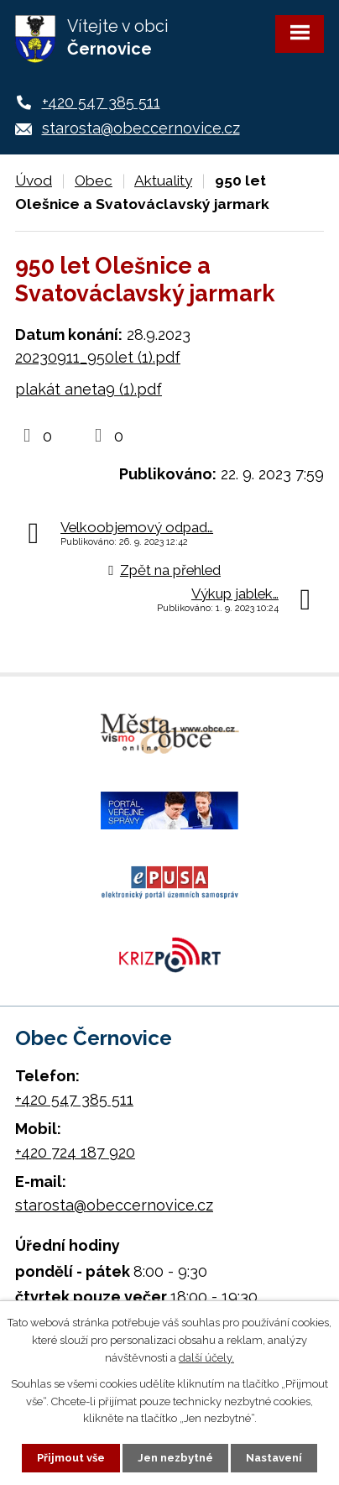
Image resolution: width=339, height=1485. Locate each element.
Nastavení (274, 1457)
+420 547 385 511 (101, 102)
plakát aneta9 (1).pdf (88, 389)
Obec (93, 180)
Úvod (33, 180)
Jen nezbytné (175, 1457)
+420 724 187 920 (75, 1152)
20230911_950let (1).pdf (97, 357)
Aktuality (163, 180)
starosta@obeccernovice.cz (141, 128)
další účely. (206, 1358)
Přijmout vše (71, 1457)
